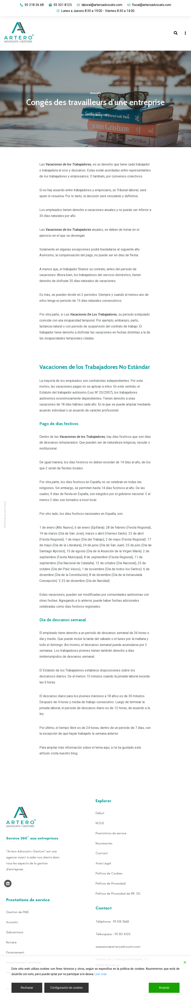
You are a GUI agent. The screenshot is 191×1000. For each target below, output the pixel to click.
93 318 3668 (121, 921)
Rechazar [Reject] (27, 987)
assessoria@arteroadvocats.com (118, 947)
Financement (15, 952)
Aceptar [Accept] (164, 987)
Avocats (95, 93)
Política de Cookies (109, 873)
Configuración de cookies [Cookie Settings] (66, 987)
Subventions (14, 932)
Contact (102, 853)
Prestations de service (111, 833)
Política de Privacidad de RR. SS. (118, 893)
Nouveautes (104, 843)
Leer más (101, 974)
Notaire (11, 942)
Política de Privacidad (111, 883)
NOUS (100, 823)
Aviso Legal (103, 863)
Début (100, 813)
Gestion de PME (17, 912)
